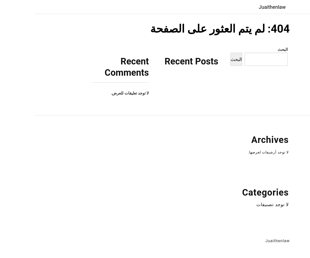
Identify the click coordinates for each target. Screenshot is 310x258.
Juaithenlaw (237, 7)
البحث (248, 49)
